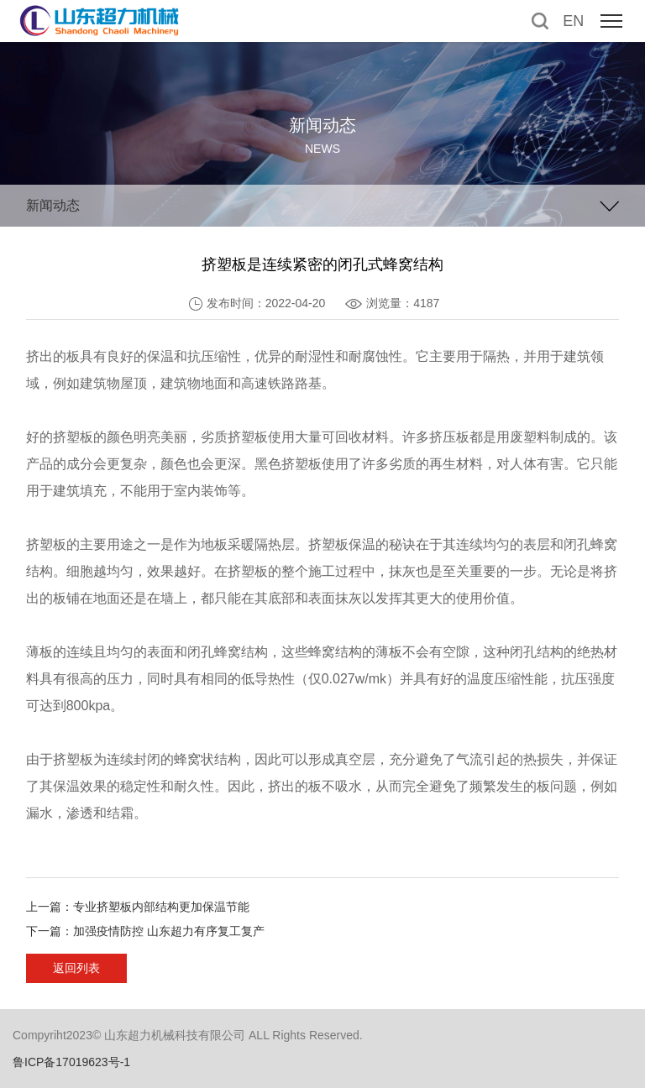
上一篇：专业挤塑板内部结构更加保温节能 (137, 906)
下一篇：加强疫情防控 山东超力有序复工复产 (145, 931)
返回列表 (76, 968)
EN (573, 21)
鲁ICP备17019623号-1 (71, 1062)
